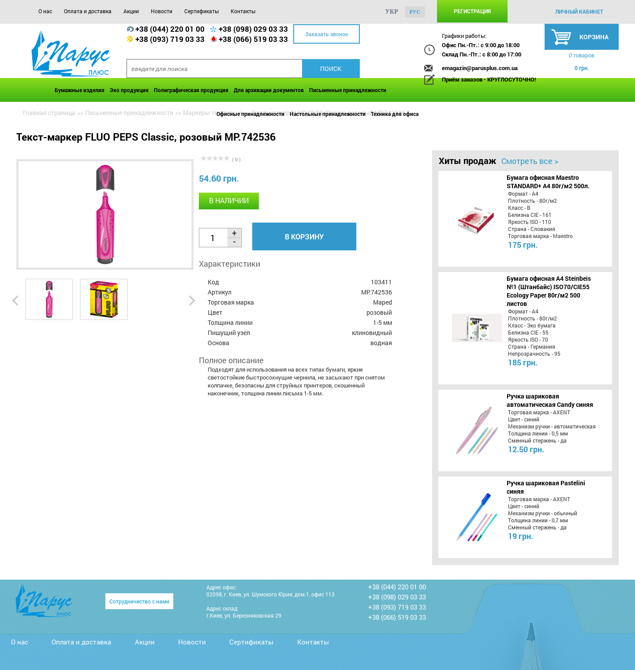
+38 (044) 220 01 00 (170, 29)
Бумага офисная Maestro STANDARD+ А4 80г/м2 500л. (548, 181)
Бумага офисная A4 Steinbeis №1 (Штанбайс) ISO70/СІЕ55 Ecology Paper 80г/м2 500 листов (549, 291)
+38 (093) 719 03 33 (170, 39)
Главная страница (49, 112)
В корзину (304, 236)
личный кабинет (579, 11)
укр (391, 11)
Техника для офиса (394, 113)
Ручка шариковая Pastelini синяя (546, 487)
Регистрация (472, 11)
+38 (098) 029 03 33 (253, 29)
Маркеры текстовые (212, 112)
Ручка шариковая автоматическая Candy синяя (550, 400)
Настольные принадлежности (328, 113)
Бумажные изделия (80, 89)
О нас (45, 11)
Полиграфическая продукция (191, 89)
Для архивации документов (269, 89)
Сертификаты (201, 11)
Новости (161, 11)
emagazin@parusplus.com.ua (480, 68)
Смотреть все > (529, 161)
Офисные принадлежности (250, 113)
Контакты (243, 11)
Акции (131, 11)
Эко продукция (129, 89)
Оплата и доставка (88, 11)
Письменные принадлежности (347, 89)
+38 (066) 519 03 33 (253, 39)
